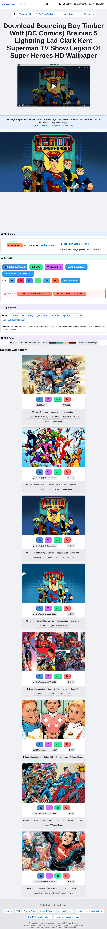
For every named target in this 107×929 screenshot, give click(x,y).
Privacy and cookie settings (67, 917)
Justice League (54, 327)
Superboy (44, 412)
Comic (76, 417)
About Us (8, 911)
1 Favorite (54, 267)
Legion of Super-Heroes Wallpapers (77, 14)
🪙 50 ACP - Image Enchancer (69, 294)
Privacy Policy (29, 911)
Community (80, 4)
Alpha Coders (8, 4)
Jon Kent (38, 694)
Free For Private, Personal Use (77, 244)
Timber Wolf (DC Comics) (21, 315)
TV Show (78, 315)
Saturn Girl (55, 412)
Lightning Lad (41, 315)
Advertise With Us (95, 911)
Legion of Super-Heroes (13, 320)
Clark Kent (54, 315)
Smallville (24, 327)
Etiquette (79, 911)
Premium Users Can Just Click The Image (53, 125)
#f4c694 (66, 343)
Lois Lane (13, 330)
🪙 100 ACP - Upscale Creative (34, 294)
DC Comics (94, 327)
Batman (14, 327)
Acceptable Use (65, 911)
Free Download (15, 267)
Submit (67, 4)
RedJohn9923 (48, 245)
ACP (9, 294)
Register (100, 4)
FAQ (18, 911)
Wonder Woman (81, 327)
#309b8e (59, 343)
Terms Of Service (47, 911)
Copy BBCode (70, 281)
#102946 (52, 343)
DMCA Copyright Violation (39, 917)
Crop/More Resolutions (18, 274)
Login (91, 4)
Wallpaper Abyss (26, 14)
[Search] (47, 4)
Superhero (41, 327)
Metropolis (67, 327)
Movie (32, 327)
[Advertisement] (53, 211)
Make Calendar (76, 267)
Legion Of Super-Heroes (53, 421)
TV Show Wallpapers (48, 14)
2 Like (36, 267)
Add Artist (15, 245)
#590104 (72, 343)
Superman (66, 315)
